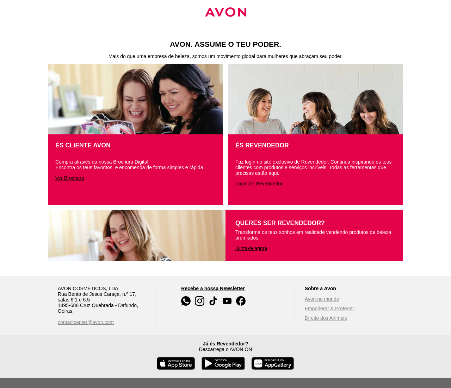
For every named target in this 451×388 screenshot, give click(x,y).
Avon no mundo (322, 299)
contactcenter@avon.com (86, 322)
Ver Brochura (69, 178)
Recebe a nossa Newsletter (213, 288)
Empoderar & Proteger (329, 308)
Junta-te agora (251, 248)
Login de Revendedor (259, 183)
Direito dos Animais (326, 318)
